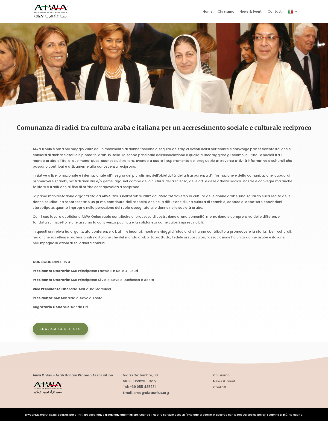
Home (208, 11)
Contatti (275, 11)
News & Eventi (251, 11)
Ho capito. (296, 415)
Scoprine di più (277, 415)
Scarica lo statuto (60, 329)
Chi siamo (226, 11)
